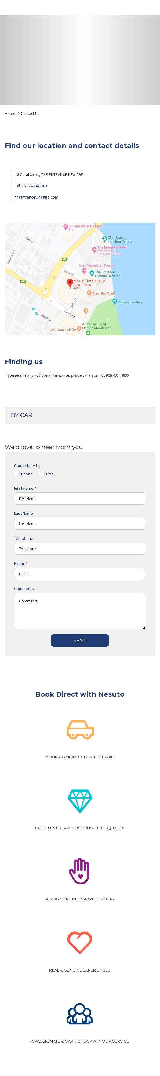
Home (10, 113)
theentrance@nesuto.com (36, 197)
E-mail (20, 563)
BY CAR (79, 415)
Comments (24, 588)
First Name (25, 488)
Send (80, 640)
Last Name (23, 513)
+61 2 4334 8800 (34, 185)
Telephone (23, 538)
